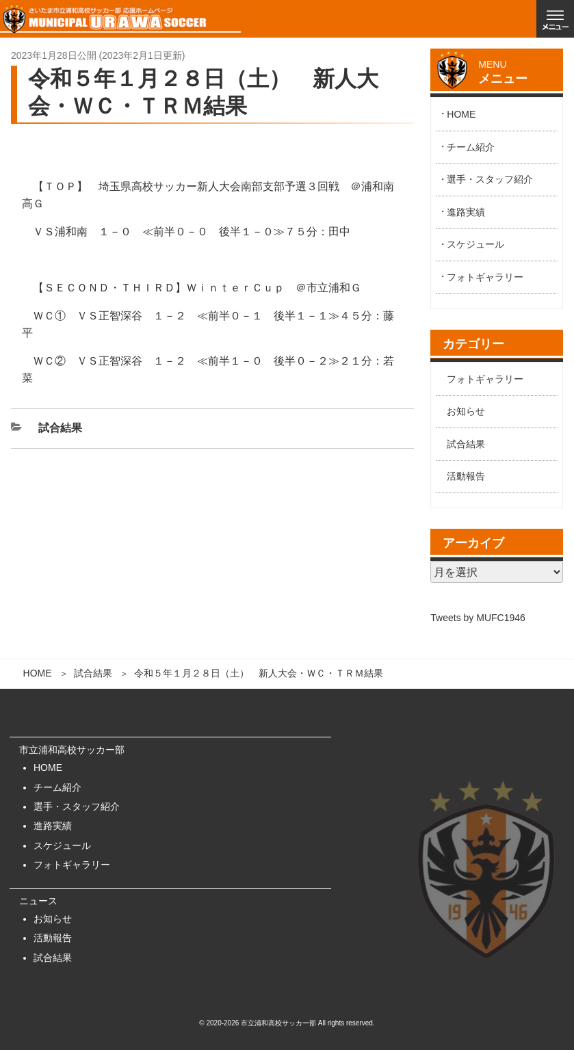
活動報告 (466, 476)
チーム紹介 (471, 147)
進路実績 (466, 212)
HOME (37, 673)
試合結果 (93, 673)
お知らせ (466, 411)
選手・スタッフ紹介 (490, 179)
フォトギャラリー (485, 277)
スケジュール (475, 244)
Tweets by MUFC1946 (477, 617)
